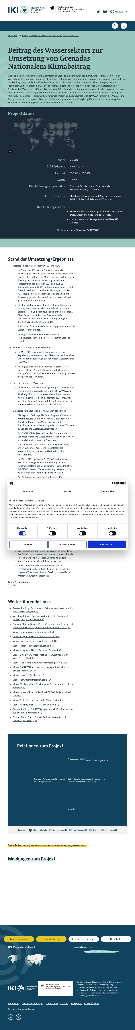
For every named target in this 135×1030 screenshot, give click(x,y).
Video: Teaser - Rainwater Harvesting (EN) (33, 645)
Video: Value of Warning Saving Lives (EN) (33, 632)
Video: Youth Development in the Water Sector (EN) (38, 700)
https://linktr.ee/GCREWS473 (84, 230)
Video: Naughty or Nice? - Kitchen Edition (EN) (36, 704)
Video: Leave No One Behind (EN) (29, 675)
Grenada (71, 809)
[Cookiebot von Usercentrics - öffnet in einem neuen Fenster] (114, 484)
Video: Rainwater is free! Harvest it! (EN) (32, 679)
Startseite (12, 35)
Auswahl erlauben (67, 544)
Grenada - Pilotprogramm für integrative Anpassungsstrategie (50, 780)
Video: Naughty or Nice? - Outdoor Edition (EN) (36, 636)
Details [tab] (67, 491)
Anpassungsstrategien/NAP (97, 760)
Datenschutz (52, 1003)
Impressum (13, 1003)
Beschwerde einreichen (83, 939)
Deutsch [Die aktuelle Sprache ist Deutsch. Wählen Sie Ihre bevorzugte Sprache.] (119, 11)
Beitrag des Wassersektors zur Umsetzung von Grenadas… (50, 35)
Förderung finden (19, 939)
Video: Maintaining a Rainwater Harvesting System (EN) (40, 662)
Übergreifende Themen (93, 952)
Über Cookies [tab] (107, 491)
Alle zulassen (106, 544)
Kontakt (64, 1003)
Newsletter (76, 1003)
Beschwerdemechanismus (21, 1009)
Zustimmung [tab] (27, 491)
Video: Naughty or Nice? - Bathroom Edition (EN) (37, 650)
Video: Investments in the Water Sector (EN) (35, 641)
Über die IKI (116, 939)
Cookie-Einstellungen (32, 1003)
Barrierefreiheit (91, 1003)
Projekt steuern (51, 939)
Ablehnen (28, 544)
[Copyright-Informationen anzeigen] (10, 151)
